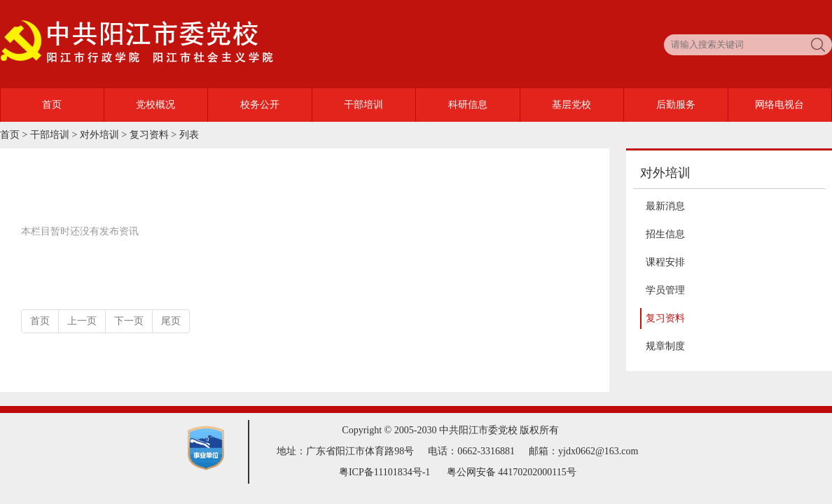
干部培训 (363, 104)
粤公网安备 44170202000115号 (511, 472)
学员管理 (665, 290)
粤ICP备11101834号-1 (384, 472)
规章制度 (665, 346)
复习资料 (149, 135)
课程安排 (665, 262)
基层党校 (571, 104)
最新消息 (665, 206)
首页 (52, 104)
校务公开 (259, 104)
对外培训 (99, 135)
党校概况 (155, 104)
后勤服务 (675, 104)
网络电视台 (779, 104)
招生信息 (665, 234)
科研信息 (467, 104)
